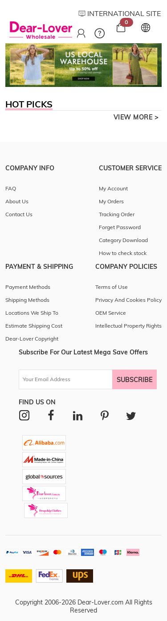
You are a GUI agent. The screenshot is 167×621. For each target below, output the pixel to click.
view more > (136, 117)
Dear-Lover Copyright (31, 338)
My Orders (111, 201)
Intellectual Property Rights (128, 325)
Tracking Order (116, 214)
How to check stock (123, 253)
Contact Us (19, 214)
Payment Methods (27, 287)
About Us (17, 201)
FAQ (10, 188)
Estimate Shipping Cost (33, 325)
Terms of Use (111, 287)
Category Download (123, 240)
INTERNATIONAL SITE (119, 13)
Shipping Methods (27, 299)
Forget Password (120, 227)
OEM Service (110, 312)
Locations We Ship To (31, 312)
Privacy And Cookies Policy (128, 299)
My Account (113, 188)
